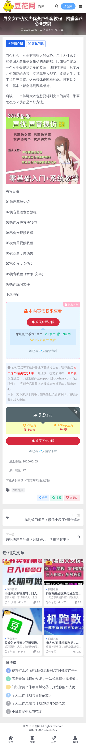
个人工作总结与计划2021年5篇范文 (38, 703)
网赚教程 (48, 29)
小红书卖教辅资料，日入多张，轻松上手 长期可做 (22, 595)
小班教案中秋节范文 (27, 711)
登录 (68, 6)
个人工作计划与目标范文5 (31, 695)
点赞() (72, 497)
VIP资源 (18, 490)
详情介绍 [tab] (15, 43)
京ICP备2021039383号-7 (43, 730)
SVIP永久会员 (63, 425)
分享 (43, 497)
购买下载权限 (43, 441)
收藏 (56, 497)
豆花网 (36, 726)
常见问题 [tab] (36, 43)
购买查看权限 (43, 322)
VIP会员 (29, 425)
